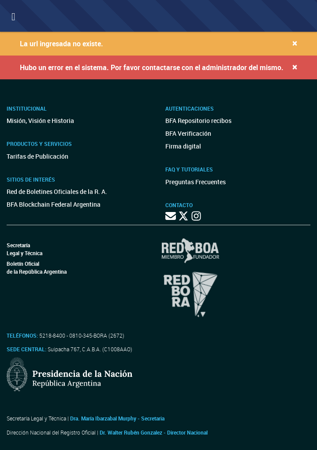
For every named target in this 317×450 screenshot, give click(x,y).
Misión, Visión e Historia (40, 120)
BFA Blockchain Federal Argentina (54, 204)
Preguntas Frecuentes (195, 182)
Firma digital (183, 146)
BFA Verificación (188, 133)
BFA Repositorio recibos (198, 120)
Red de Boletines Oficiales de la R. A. (57, 191)
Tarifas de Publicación (37, 156)
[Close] (294, 43)
